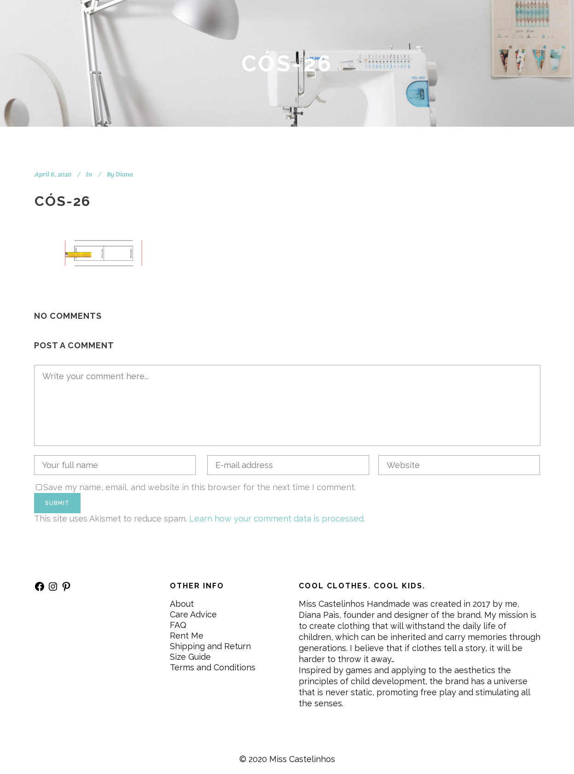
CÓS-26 (63, 201)
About (182, 604)
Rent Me (186, 635)
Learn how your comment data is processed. (277, 518)
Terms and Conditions (212, 667)
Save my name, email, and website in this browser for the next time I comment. (199, 487)
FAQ (178, 625)
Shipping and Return (210, 646)
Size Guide (190, 657)
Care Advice (193, 614)
